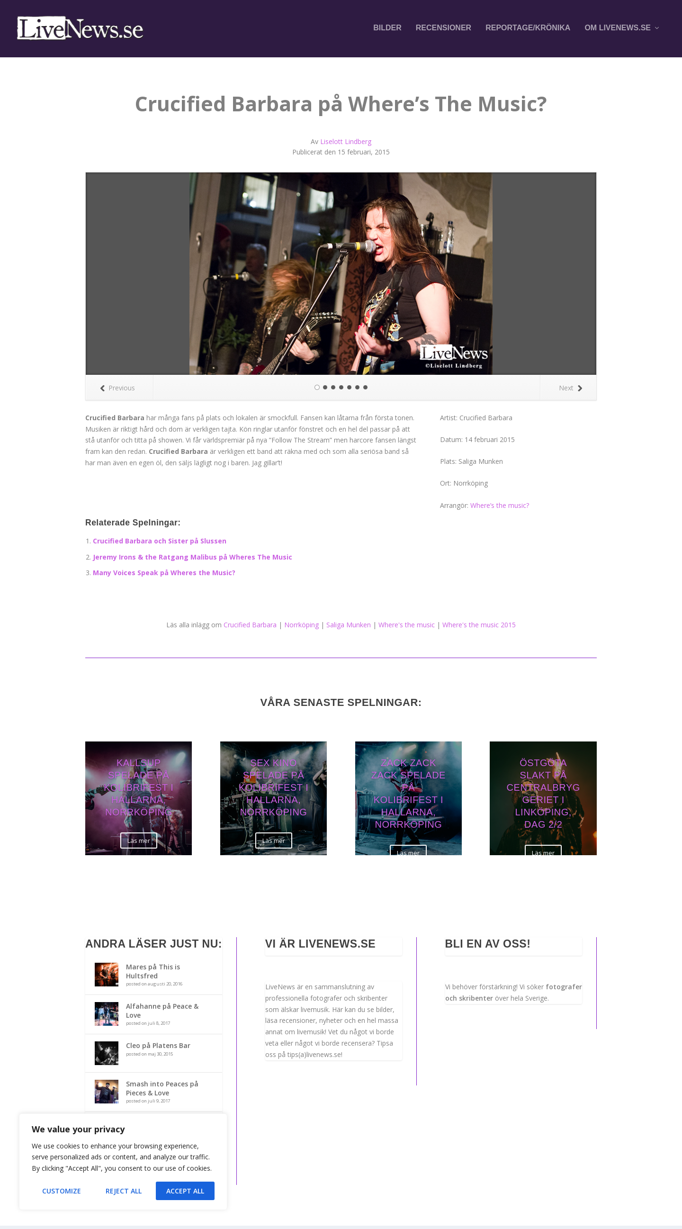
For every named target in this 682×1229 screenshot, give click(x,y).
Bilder (387, 29)
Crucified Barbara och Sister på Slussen (159, 544)
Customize (61, 1190)
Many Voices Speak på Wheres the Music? (164, 575)
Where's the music (406, 627)
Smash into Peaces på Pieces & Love (162, 1091)
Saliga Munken (348, 627)
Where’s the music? (499, 508)
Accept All (185, 1190)
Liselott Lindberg (345, 144)
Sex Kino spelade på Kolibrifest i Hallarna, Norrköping (273, 790)
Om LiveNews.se (617, 29)
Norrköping (301, 627)
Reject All (124, 1190)
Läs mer (138, 843)
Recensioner (443, 29)
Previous (117, 390)
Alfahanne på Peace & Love (162, 1013)
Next (570, 390)
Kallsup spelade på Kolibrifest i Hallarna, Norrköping (138, 790)
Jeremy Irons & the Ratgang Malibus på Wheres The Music (192, 559)
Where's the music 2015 (479, 627)
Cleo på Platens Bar (158, 1048)
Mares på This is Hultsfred (153, 974)
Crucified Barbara (250, 627)
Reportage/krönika (527, 29)
